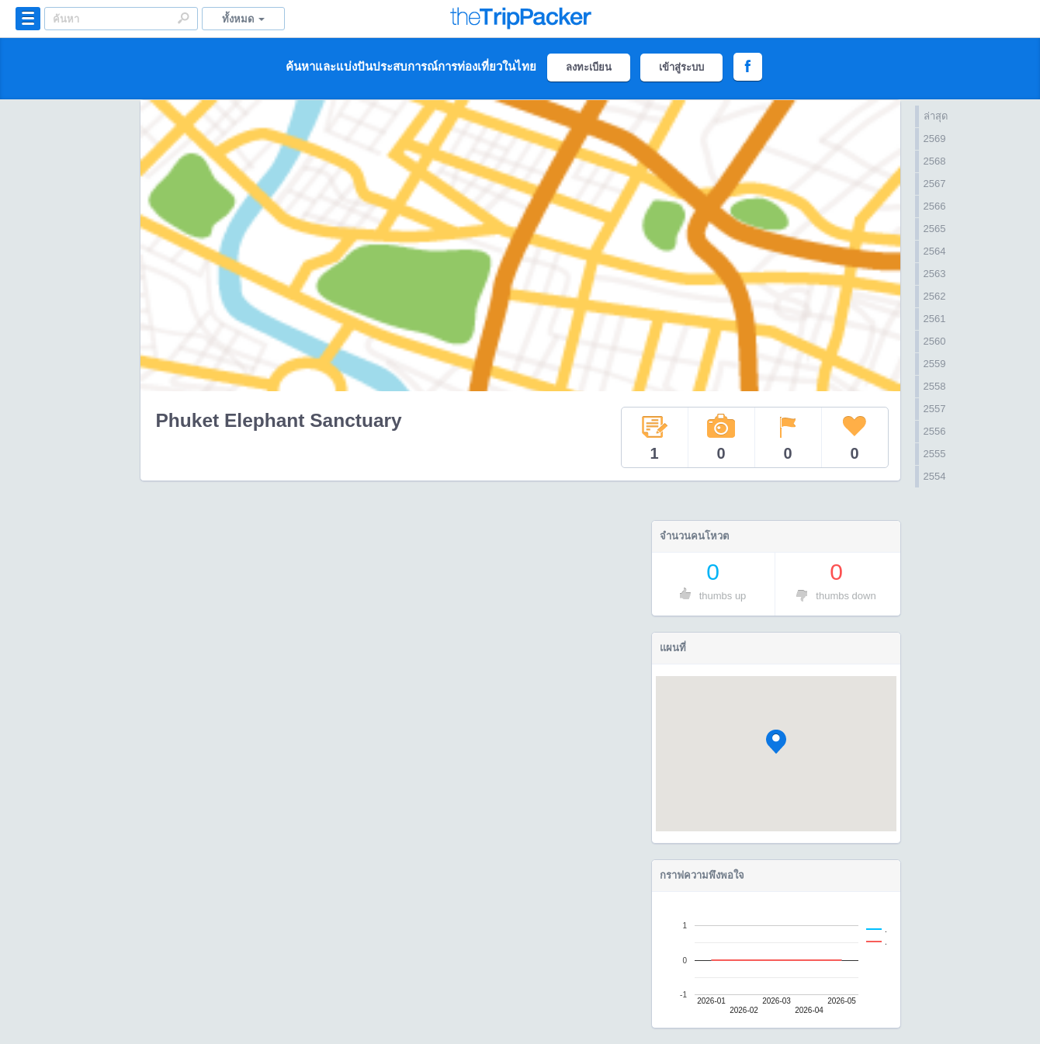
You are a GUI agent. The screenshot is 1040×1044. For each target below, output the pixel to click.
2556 (935, 431)
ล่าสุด (936, 116)
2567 (935, 183)
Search (183, 18)
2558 (935, 386)
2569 (935, 138)
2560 (935, 341)
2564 (935, 251)
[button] (776, 742)
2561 (935, 318)
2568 (935, 161)
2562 (935, 296)
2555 (935, 454)
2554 (935, 476)
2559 (935, 363)
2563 (935, 273)
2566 (935, 206)
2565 (935, 228)
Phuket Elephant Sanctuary (279, 420)
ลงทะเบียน (589, 67)
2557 (935, 408)
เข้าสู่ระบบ (681, 67)
